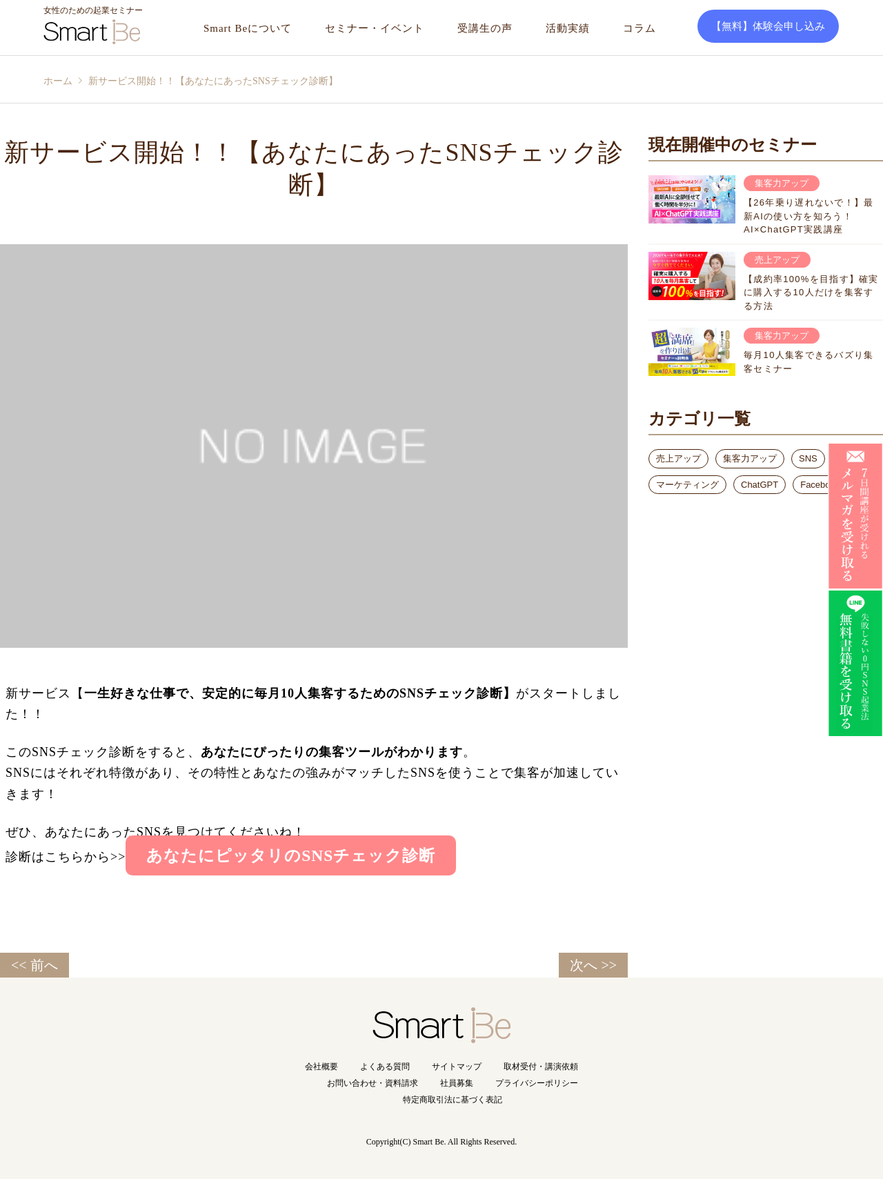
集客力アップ (750, 458)
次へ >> (593, 965)
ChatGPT (759, 484)
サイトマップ (457, 1066)
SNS (808, 458)
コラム (639, 28)
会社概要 (321, 1066)
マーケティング (687, 484)
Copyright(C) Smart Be (405, 1142)
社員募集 (456, 1083)
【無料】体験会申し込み (768, 26)
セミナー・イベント (374, 28)
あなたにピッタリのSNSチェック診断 (290, 855)
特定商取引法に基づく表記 (452, 1099)
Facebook (820, 484)
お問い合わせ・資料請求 (372, 1083)
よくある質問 (385, 1066)
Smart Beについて (248, 28)
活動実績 (568, 28)
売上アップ (678, 458)
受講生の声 (485, 28)
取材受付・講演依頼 (541, 1066)
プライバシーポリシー (536, 1083)
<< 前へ (34, 965)
